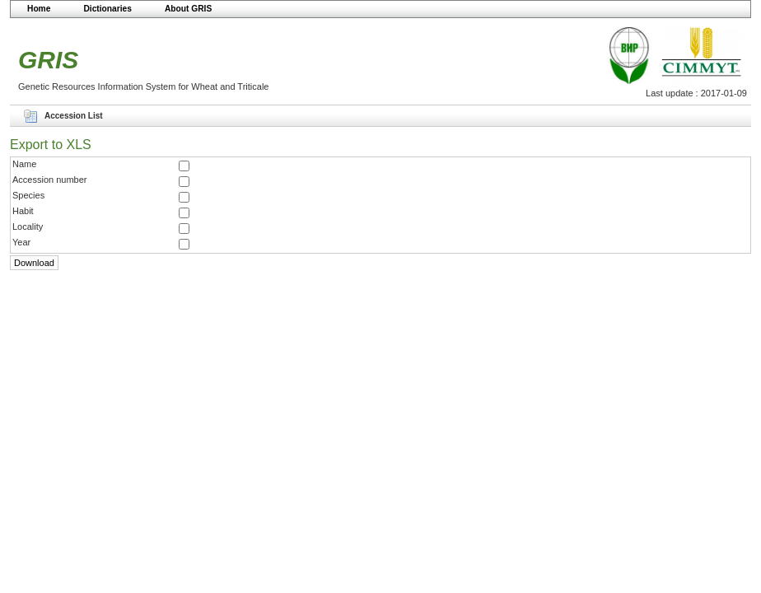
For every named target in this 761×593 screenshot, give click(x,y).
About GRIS (188, 8)
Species (28, 195)
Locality (27, 226)
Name (24, 164)
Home (38, 8)
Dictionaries (107, 8)
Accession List (73, 115)
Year (21, 242)
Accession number (49, 179)
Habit (23, 211)
